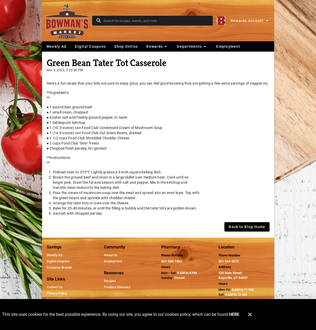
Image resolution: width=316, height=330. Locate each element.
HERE (234, 314)
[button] (157, 46)
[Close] (250, 314)
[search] (156, 20)
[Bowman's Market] (68, 21)
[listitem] (54, 255)
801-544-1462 (171, 261)
